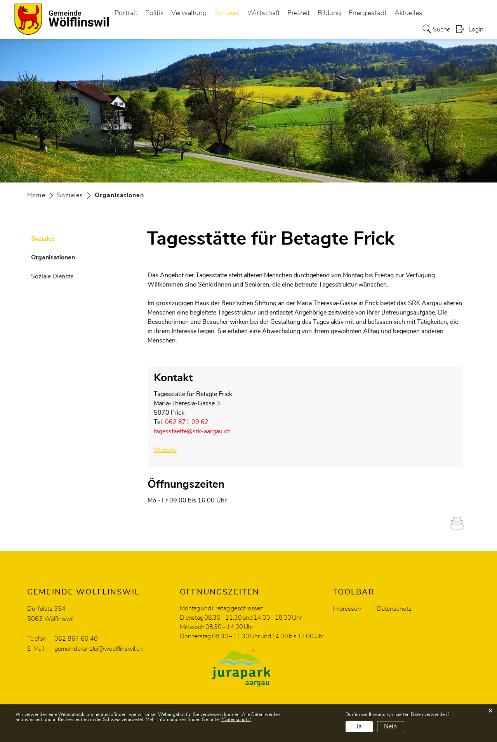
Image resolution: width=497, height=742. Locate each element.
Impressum (348, 609)
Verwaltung (189, 13)
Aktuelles (408, 13)
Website (165, 450)
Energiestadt (368, 13)
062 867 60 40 (76, 639)
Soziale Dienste (52, 276)
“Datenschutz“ (236, 719)
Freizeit (299, 13)
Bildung (329, 13)
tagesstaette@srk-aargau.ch (192, 431)
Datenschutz (394, 609)
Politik (154, 13)
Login (476, 29)
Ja (358, 726)
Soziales (227, 13)
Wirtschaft (263, 13)
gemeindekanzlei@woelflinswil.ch (98, 649)
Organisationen (72, 256)
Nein (390, 726)
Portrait (126, 13)
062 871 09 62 (187, 422)
